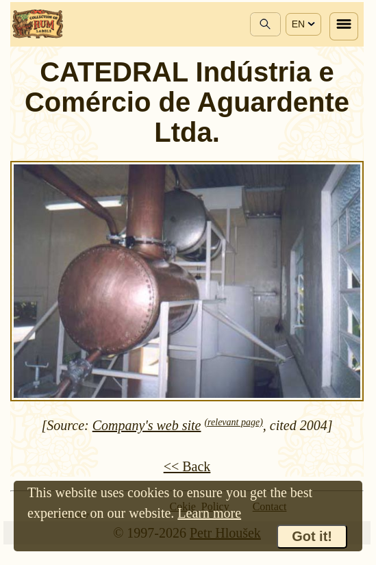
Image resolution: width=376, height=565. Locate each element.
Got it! (312, 536)
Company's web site (146, 425)
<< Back (187, 466)
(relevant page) (233, 422)
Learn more (209, 512)
